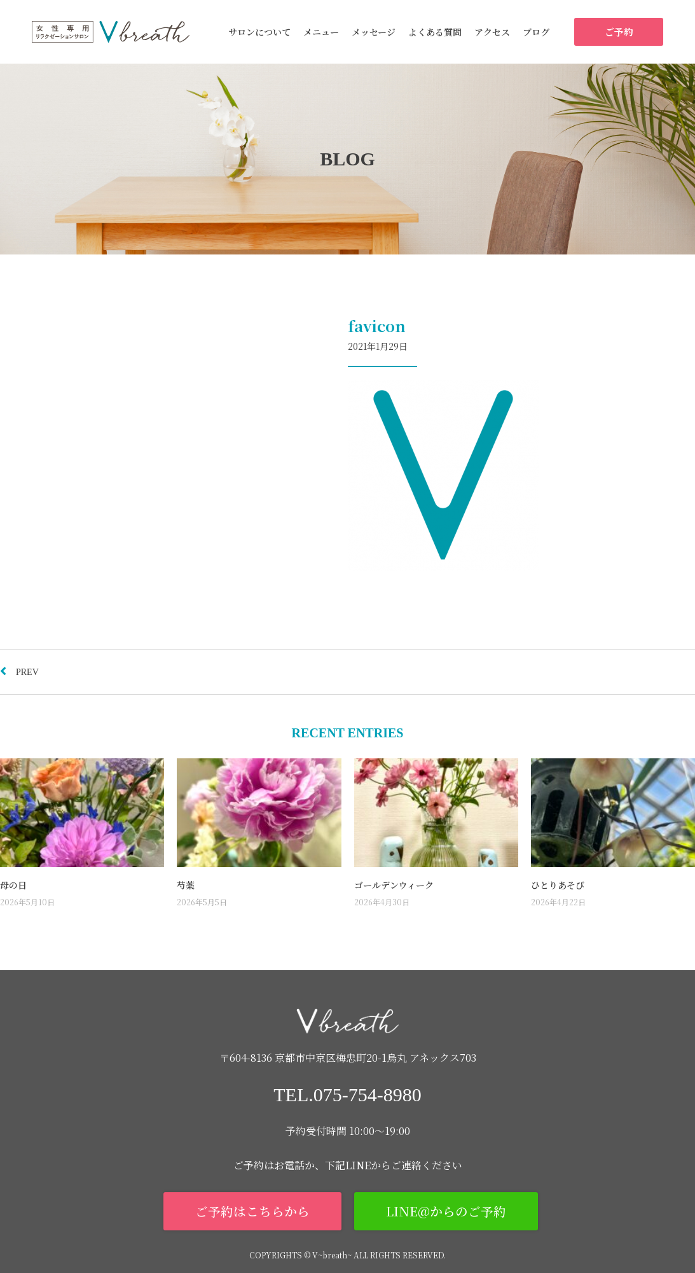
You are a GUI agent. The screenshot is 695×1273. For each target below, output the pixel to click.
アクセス (492, 31)
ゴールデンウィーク (394, 885)
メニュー (321, 31)
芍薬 (186, 885)
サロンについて (259, 31)
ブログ (536, 31)
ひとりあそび (557, 885)
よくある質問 (435, 31)
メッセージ (374, 31)
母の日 (13, 885)
